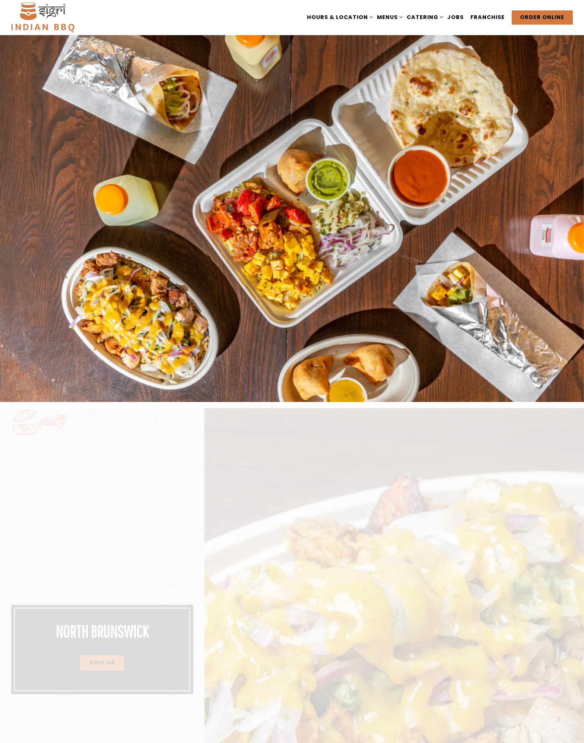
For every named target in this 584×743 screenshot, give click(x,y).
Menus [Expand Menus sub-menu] (388, 17)
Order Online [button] (542, 17)
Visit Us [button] (102, 635)
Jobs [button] (455, 17)
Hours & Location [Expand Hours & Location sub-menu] (339, 17)
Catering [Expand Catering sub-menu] (423, 17)
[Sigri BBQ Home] (42, 17)
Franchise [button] (487, 17)
